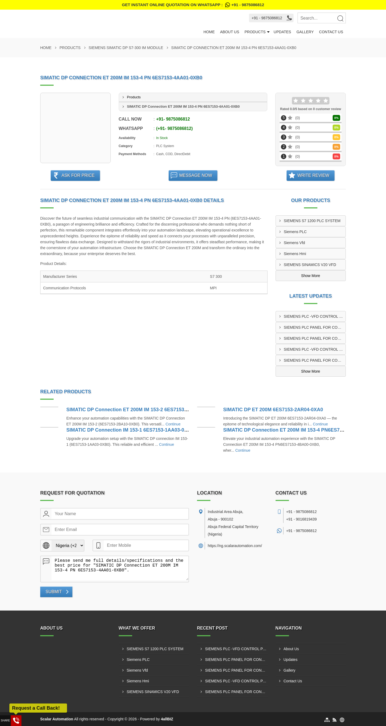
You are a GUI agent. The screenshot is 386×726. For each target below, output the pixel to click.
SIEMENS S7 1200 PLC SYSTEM (312, 221)
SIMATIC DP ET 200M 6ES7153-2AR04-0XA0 (273, 409)
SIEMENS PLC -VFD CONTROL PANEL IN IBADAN (315, 349)
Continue (172, 424)
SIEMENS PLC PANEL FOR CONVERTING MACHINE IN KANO (315, 360)
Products (255, 32)
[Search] (340, 18)
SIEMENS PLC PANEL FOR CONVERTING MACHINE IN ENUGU (315, 327)
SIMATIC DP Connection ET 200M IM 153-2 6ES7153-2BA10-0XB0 (140, 409)
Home (209, 32)
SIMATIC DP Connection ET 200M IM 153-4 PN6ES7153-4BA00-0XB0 (300, 430)
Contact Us (331, 32)
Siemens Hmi (295, 254)
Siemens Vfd (294, 243)
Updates (282, 32)
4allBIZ (167, 719)
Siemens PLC (295, 232)
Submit (54, 591)
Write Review (313, 175)
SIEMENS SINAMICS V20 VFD (310, 265)
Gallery (305, 32)
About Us (229, 32)
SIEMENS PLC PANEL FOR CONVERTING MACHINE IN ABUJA (315, 338)
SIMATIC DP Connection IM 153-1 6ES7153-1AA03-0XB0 (130, 430)
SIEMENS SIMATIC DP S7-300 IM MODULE (126, 48)
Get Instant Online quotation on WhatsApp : (193, 5)
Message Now (195, 175)
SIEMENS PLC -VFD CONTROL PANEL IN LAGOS (315, 316)
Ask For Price (78, 175)
